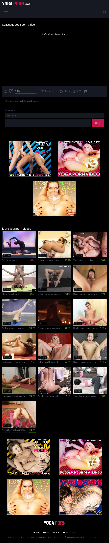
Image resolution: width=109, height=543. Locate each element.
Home (36, 532)
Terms (46, 532)
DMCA (56, 532)
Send (97, 123)
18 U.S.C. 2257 (69, 532)
